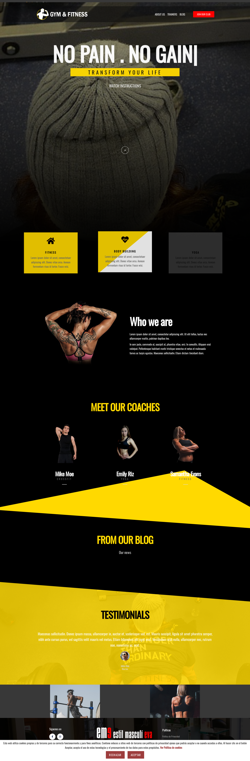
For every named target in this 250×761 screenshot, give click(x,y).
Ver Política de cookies (171, 748)
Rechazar (115, 755)
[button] (125, 150)
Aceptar (136, 755)
